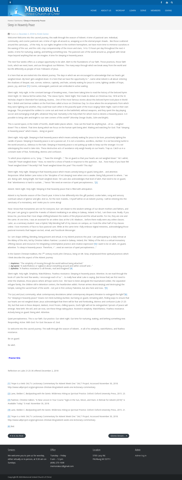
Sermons (18, 20)
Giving (168, 10)
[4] (71, 268)
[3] (95, 243)
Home (94, 10)
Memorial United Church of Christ (37, 477)
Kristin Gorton (43, 34)
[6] (126, 294)
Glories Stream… (118, 435)
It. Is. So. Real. (17, 435)
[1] (28, 86)
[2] (96, 182)
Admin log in (140, 455)
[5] (106, 288)
